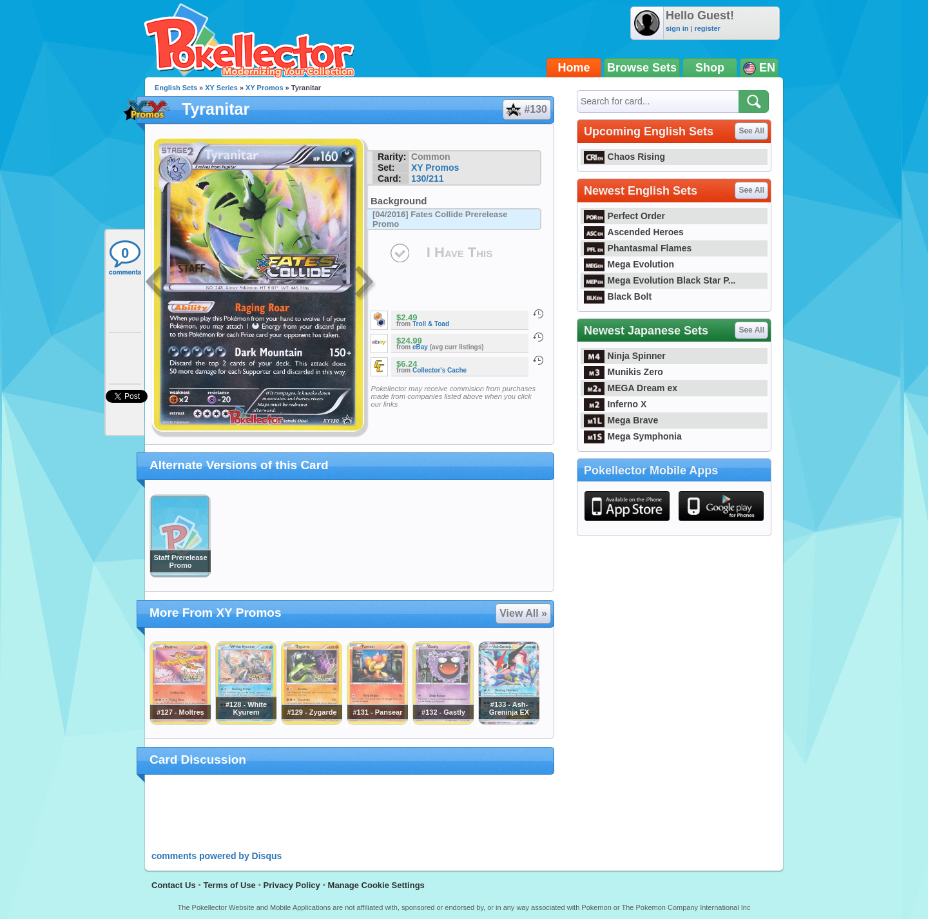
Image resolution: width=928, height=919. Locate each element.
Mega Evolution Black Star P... (660, 280)
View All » (523, 613)
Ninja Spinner (625, 356)
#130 (526, 109)
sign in (677, 28)
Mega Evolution (629, 264)
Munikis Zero (623, 372)
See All (751, 130)
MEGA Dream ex (630, 388)
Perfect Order (624, 216)
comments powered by (216, 856)
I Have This (459, 252)
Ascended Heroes (634, 232)
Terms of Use (229, 885)
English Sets (176, 88)
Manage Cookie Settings (376, 885)
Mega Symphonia (633, 436)
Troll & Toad (430, 323)
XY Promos (265, 88)
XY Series (221, 88)
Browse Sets (642, 67)
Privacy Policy (292, 885)
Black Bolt (618, 296)
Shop (709, 67)
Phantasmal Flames (637, 248)
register (707, 28)
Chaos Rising (624, 156)
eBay (420, 347)
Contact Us (173, 885)
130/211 (427, 178)
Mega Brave (621, 420)
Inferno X (615, 404)
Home (574, 67)
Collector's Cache (439, 370)
